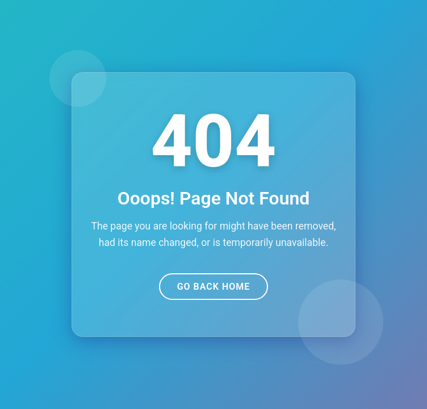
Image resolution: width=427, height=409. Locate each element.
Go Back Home (213, 286)
